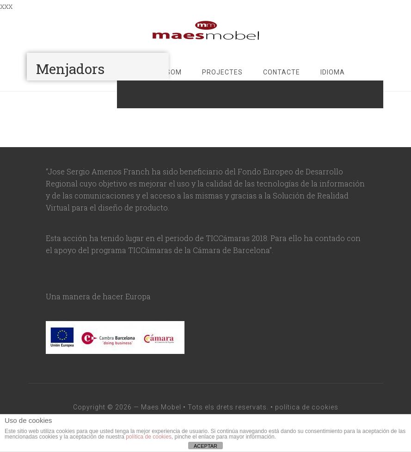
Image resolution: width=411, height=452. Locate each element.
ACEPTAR (205, 446)
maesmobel (206, 30)
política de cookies (306, 407)
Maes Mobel (161, 407)
